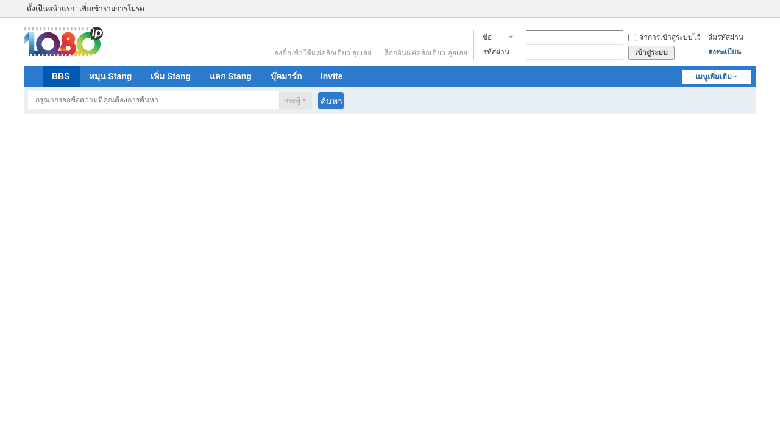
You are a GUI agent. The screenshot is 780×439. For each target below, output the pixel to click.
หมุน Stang (110, 76)
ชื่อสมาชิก (494, 38)
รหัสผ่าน (496, 52)
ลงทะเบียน (724, 52)
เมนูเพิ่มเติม (713, 77)
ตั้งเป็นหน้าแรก (50, 8)
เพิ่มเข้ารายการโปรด (111, 8)
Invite (332, 76)
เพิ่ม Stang (171, 76)
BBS (61, 76)
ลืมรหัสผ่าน (725, 37)
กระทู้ (292, 100)
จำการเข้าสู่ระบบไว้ (664, 37)
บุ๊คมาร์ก (286, 76)
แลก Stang (231, 76)
